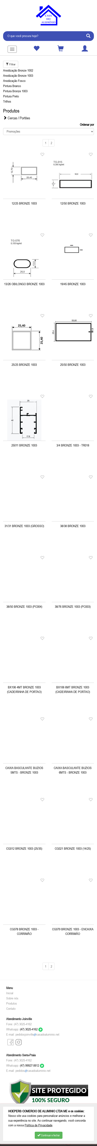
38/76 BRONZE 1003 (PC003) (73, 606)
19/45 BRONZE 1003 (72, 284)
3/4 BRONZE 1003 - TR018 (72, 445)
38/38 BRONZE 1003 (72, 526)
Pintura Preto (11, 96)
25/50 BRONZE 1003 (72, 364)
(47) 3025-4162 (31, 1029)
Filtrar (11, 64)
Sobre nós (12, 998)
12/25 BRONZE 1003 (24, 203)
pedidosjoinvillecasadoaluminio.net (37, 1034)
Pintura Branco (12, 86)
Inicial (9, 993)
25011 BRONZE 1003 (24, 445)
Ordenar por (87, 124)
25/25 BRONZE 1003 (24, 364)
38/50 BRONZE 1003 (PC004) (24, 606)
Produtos (11, 1003)
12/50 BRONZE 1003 (72, 203)
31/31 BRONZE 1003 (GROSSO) (24, 526)
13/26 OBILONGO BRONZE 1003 (24, 284)
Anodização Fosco (14, 81)
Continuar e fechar (48, 1135)
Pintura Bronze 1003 (15, 91)
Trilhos (7, 101)
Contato (11, 1008)
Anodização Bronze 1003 (18, 75)
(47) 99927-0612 (32, 1065)
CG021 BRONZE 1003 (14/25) (73, 848)
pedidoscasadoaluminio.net (33, 1070)
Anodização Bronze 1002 (18, 70)
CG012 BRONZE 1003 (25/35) (24, 848)
